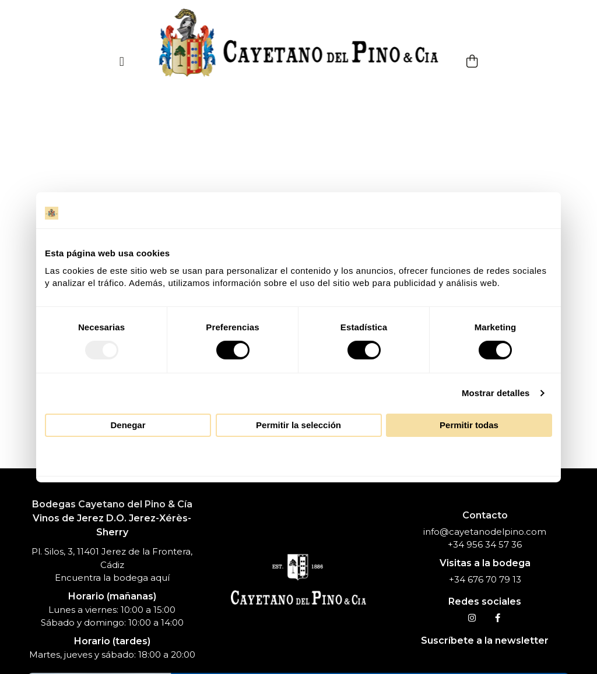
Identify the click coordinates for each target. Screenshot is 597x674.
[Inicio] (298, 44)
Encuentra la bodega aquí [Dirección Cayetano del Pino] (112, 577)
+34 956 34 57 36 (485, 544)
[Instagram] (472, 617)
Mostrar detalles (496, 393)
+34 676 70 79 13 (485, 579)
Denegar (127, 425)
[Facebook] (498, 617)
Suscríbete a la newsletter (485, 640)
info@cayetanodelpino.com (484, 531)
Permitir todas (469, 425)
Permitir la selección (298, 425)
